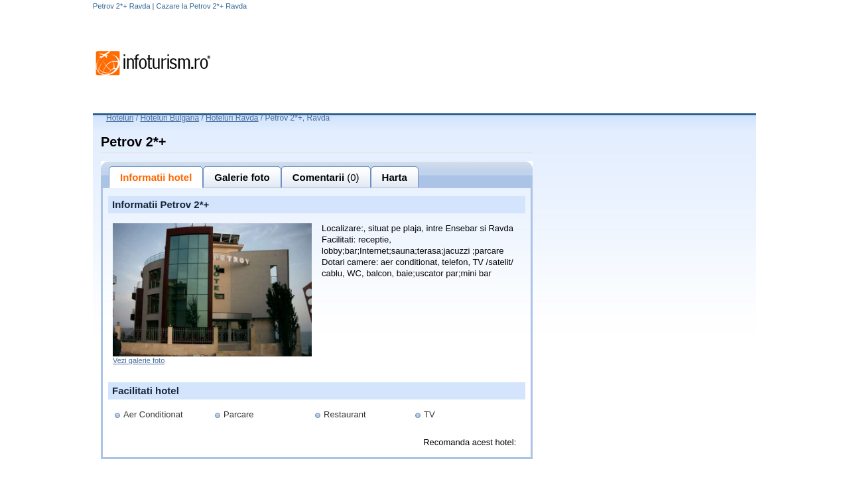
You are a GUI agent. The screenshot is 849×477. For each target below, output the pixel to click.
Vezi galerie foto (138, 360)
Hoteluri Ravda (232, 118)
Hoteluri (119, 118)
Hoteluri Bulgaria (169, 118)
